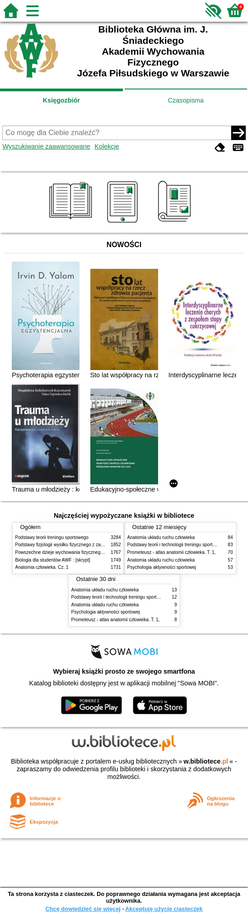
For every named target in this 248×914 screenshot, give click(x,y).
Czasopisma (186, 100)
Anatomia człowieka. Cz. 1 (42, 567)
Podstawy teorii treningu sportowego (52, 537)
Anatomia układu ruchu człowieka (161, 537)
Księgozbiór (61, 100)
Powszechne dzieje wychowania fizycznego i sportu (67, 552)
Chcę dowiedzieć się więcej (82, 908)
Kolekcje (106, 146)
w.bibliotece (205, 761)
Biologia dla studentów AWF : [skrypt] (52, 560)
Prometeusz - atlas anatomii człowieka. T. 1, (171, 552)
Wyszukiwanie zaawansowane (46, 146)
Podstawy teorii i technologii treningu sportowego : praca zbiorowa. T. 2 (143, 597)
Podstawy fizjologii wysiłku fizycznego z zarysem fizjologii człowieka (83, 544)
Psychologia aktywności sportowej (161, 567)
